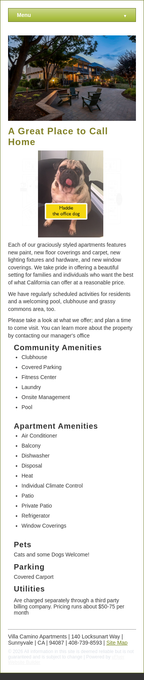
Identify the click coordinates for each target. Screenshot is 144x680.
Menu (72, 15)
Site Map (116, 643)
